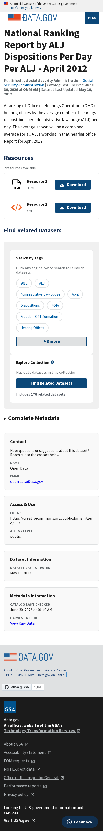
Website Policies (55, 670)
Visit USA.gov (19, 820)
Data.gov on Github (51, 675)
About (8, 670)
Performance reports (25, 786)
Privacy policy (19, 794)
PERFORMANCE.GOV (20, 675)
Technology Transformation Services (42, 730)
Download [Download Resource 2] (73, 207)
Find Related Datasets (51, 383)
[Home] (32, 18)
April (75, 294)
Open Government (28, 670)
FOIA (55, 305)
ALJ (42, 283)
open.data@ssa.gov (26, 481)
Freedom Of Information (39, 316)
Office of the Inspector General (34, 777)
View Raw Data (22, 623)
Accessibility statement (28, 752)
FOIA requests (19, 760)
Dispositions (30, 305)
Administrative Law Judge (40, 294)
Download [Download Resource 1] (73, 184)
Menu (92, 18)
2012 (24, 283)
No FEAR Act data (22, 769)
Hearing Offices (32, 327)
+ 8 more (51, 341)
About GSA (16, 744)
